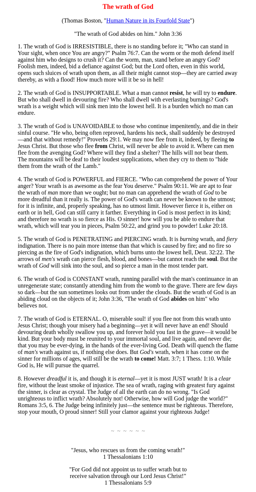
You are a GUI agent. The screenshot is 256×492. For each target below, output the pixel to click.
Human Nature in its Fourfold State (148, 20)
